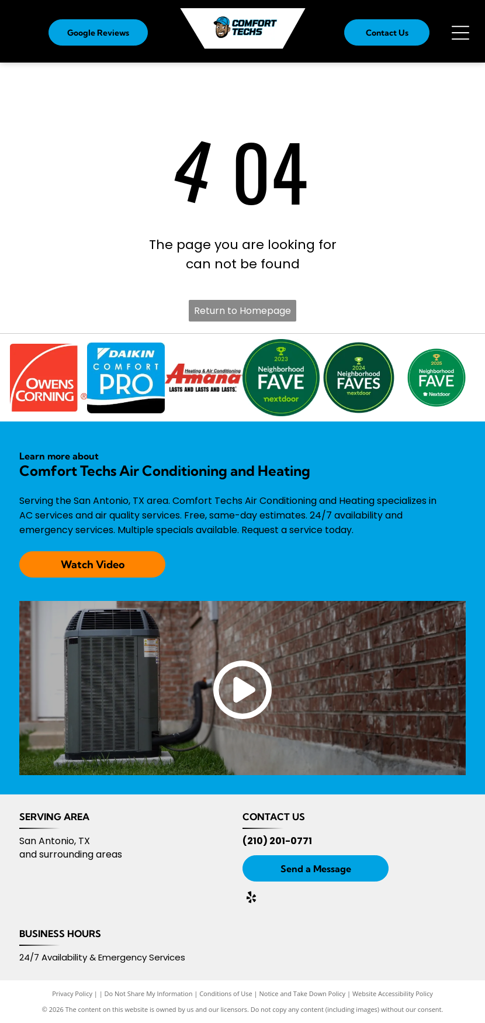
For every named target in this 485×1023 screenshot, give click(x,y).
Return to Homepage (242, 310)
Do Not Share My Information (149, 993)
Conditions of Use (225, 993)
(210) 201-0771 (277, 841)
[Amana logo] (204, 378)
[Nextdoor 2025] (437, 378)
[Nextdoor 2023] (281, 378)
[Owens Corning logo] (49, 378)
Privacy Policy (72, 993)
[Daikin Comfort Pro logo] (126, 378)
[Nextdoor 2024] (359, 378)
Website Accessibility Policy (392, 993)
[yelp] (251, 899)
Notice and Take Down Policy (302, 993)
